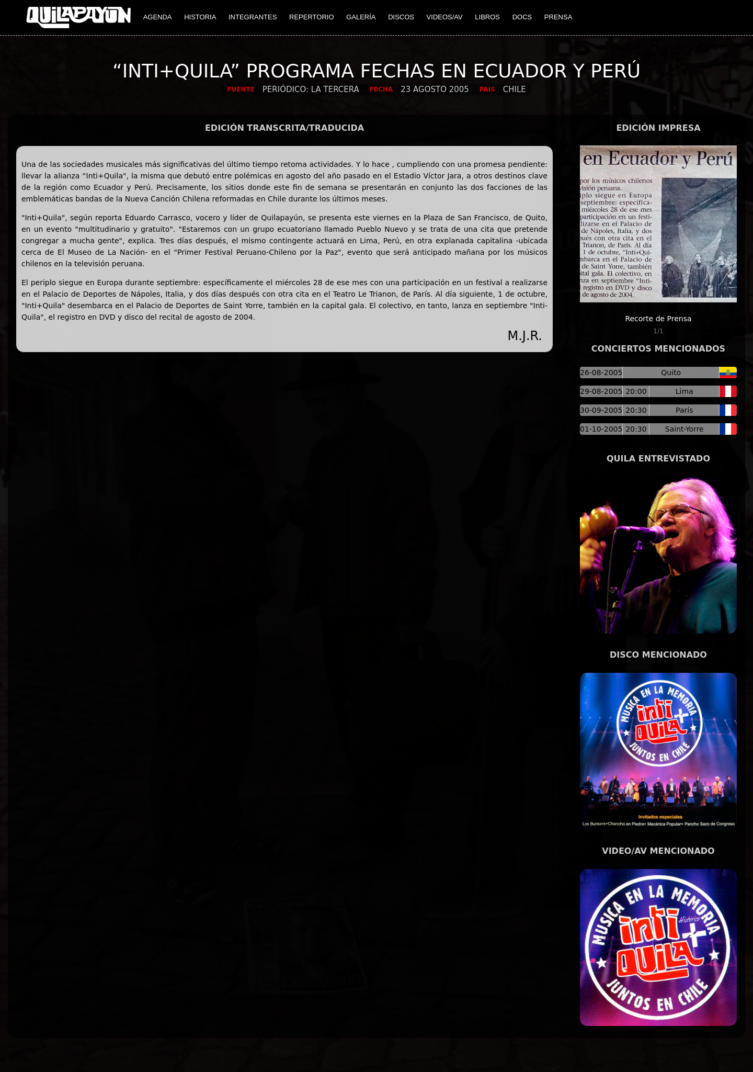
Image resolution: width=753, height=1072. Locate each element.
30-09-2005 (601, 410)
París (684, 410)
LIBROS (487, 17)
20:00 (635, 391)
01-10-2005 (601, 429)
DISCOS (401, 17)
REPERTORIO (311, 17)
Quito (671, 372)
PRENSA (558, 17)
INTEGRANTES (253, 17)
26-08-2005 (601, 372)
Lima (684, 391)
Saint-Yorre (684, 429)
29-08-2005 (601, 391)
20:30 (635, 410)
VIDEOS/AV (445, 17)
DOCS (522, 17)
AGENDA (157, 17)
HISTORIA (200, 17)
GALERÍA (360, 17)
